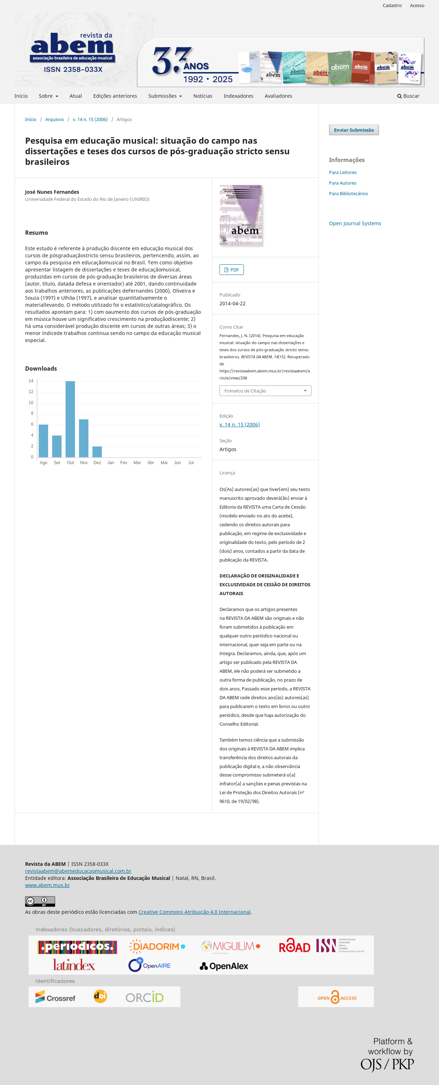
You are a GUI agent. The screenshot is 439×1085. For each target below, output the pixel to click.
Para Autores (342, 183)
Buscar (408, 95)
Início (21, 95)
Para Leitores (343, 172)
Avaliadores (278, 95)
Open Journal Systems (355, 223)
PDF (234, 269)
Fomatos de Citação (245, 391)
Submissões (163, 95)
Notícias (202, 95)
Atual (76, 95)
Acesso (417, 5)
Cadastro (392, 5)
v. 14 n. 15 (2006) (90, 119)
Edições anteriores (115, 95)
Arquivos (54, 119)
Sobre (46, 95)
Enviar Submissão (354, 130)
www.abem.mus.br (47, 885)
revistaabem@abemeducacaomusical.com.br (78, 871)
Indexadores (238, 95)
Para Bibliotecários (348, 193)
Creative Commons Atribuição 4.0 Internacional (195, 912)
